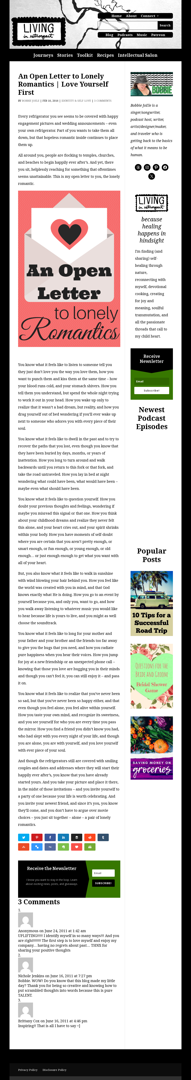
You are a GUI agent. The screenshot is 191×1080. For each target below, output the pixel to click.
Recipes (105, 56)
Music (142, 35)
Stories (65, 56)
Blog (109, 35)
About (131, 16)
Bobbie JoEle (30, 100)
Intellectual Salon (137, 56)
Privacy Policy (27, 1070)
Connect (148, 16)
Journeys (43, 56)
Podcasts (125, 35)
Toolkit (85, 56)
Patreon (158, 35)
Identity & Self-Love (76, 100)
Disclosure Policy (54, 1070)
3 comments (103, 100)
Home (117, 16)
